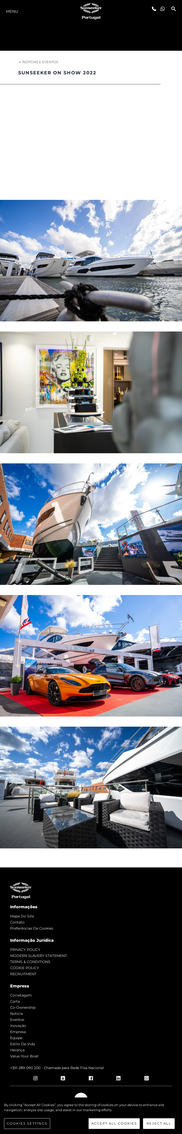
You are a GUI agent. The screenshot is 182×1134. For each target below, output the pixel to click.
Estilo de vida (22, 1044)
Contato (17, 922)
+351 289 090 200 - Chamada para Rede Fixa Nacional (57, 1068)
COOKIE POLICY (24, 968)
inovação (18, 1025)
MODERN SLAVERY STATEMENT (38, 955)
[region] (91, 1115)
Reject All (159, 1123)
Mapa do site (22, 916)
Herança (17, 1050)
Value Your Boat (24, 1056)
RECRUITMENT (23, 974)
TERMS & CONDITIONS (30, 961)
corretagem (21, 995)
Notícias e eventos (38, 62)
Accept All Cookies (114, 1123)
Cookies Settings (27, 1123)
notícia (16, 1013)
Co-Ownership (22, 1007)
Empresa (18, 1032)
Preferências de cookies (31, 928)
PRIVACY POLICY (25, 949)
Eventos (17, 1019)
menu (12, 11)
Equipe (16, 1038)
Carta (15, 1001)
